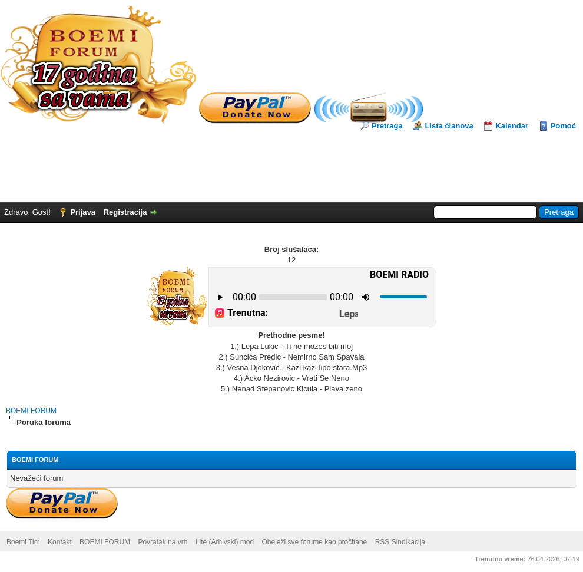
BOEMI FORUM (31, 411)
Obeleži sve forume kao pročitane (314, 542)
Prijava (82, 212)
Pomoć (563, 125)
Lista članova (449, 125)
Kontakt (60, 542)
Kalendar (511, 125)
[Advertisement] (291, 163)
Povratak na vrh (162, 542)
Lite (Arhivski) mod (225, 542)
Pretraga (387, 125)
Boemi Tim (23, 542)
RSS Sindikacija (400, 542)
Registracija (125, 212)
